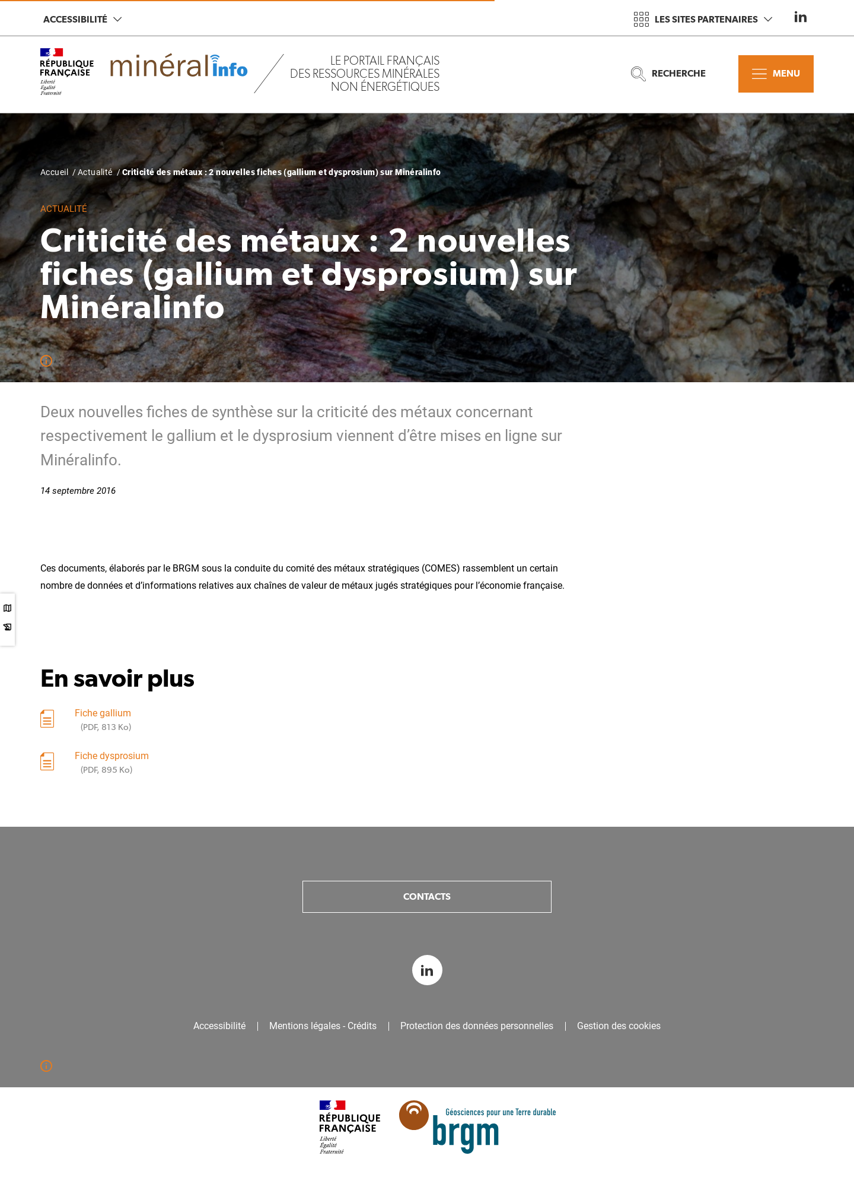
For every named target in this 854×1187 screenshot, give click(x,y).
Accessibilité (82, 19)
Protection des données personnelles (476, 1026)
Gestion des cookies (619, 1026)
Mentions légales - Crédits (323, 1026)
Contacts (427, 896)
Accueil (54, 172)
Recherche (668, 73)
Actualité (95, 172)
